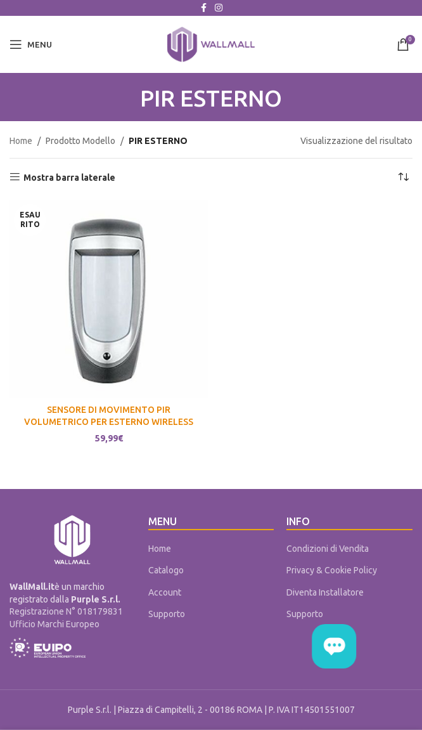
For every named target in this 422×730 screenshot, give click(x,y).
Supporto (166, 614)
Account (164, 592)
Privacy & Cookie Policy (331, 570)
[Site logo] (211, 44)
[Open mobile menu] (30, 44)
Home (21, 141)
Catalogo (166, 570)
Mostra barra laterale (69, 178)
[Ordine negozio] (402, 177)
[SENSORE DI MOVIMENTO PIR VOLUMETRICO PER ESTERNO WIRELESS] (109, 299)
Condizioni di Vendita (327, 549)
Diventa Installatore (325, 592)
